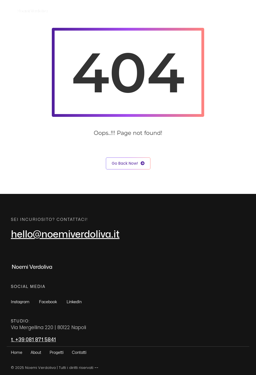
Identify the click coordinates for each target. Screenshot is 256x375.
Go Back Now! (128, 163)
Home (149, 10)
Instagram (20, 302)
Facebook (48, 302)
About (172, 10)
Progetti (197, 10)
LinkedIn (74, 302)
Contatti (225, 10)
